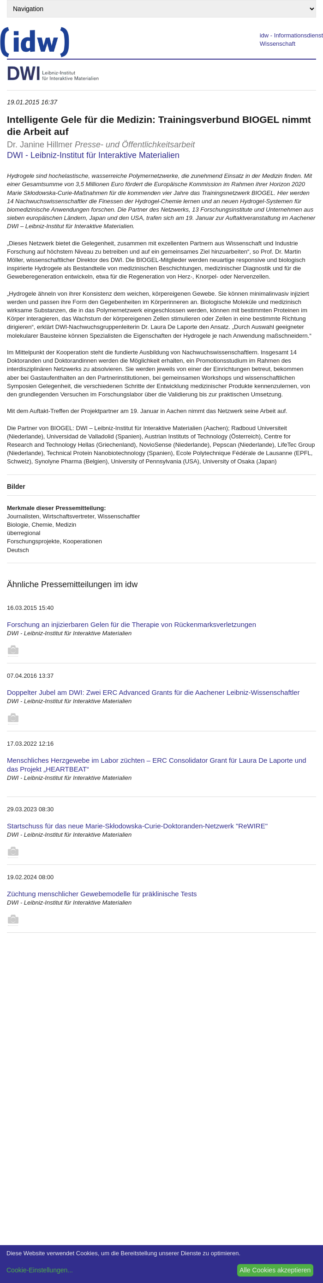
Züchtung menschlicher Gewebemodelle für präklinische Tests (102, 894)
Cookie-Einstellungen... (39, 1270)
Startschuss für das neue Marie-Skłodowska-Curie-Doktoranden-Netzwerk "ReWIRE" (137, 826)
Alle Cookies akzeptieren (275, 1270)
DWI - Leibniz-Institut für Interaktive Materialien (93, 155)
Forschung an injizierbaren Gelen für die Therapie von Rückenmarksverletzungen (131, 624)
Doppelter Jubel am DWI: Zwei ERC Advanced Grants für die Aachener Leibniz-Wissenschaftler (153, 692)
